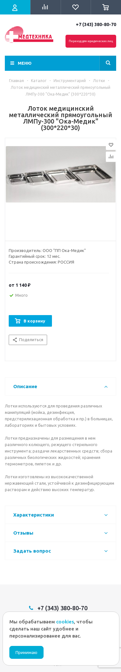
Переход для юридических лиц (91, 41)
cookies (65, 621)
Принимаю (26, 652)
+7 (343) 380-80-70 (96, 24)
